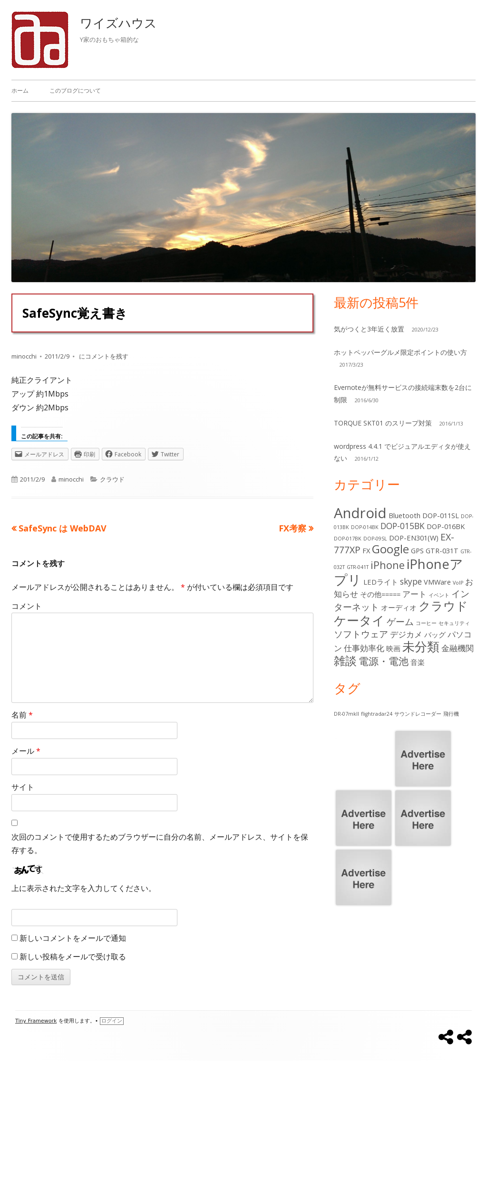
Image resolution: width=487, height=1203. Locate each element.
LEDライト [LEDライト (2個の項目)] (380, 582)
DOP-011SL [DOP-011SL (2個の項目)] (440, 515)
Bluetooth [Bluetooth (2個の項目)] (404, 515)
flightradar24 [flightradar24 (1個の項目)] (376, 713)
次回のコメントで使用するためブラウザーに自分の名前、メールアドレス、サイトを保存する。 (159, 844)
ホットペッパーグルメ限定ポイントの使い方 (400, 352)
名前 (22, 715)
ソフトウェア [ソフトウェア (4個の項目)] (361, 633)
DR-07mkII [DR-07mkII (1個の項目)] (346, 713)
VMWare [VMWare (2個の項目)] (437, 582)
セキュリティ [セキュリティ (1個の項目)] (454, 623)
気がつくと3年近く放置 (369, 328)
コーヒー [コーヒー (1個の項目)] (426, 623)
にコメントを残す (103, 356)
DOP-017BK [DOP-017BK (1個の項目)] (347, 538)
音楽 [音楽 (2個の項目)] (417, 662)
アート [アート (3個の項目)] (414, 593)
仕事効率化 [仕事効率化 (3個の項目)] (364, 648)
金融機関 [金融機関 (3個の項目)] (457, 648)
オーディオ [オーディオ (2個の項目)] (399, 607)
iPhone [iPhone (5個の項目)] (387, 565)
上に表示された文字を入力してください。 (83, 888)
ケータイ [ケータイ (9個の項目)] (359, 620)
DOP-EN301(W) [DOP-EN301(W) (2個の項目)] (413, 537)
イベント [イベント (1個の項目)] (439, 595)
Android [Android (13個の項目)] (360, 512)
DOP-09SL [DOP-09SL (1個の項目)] (375, 538)
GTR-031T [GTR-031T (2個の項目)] (442, 550)
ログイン (111, 1021)
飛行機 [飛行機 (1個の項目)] (451, 713)
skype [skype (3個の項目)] (411, 581)
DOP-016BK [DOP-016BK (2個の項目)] (446, 526)
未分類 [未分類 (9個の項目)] (420, 646)
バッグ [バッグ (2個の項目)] (435, 634)
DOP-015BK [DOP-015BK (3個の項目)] (402, 526)
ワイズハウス (118, 22)
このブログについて (75, 90)
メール (25, 751)
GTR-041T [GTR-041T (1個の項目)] (358, 567)
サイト (22, 787)
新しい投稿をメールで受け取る (72, 956)
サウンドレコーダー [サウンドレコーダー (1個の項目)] (417, 713)
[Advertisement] (243, 1131)
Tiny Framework (36, 1021)
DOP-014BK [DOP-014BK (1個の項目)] (365, 527)
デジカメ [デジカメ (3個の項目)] (406, 634)
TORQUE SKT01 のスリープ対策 (383, 422)
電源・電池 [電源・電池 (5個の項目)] (384, 661)
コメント (26, 606)
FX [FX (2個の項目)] (366, 550)
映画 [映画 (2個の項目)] (393, 648)
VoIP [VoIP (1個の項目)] (458, 582)
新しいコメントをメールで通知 (72, 938)
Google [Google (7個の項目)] (390, 549)
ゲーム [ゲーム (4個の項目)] (400, 621)
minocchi (24, 356)
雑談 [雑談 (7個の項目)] (345, 660)
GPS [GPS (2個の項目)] (417, 550)
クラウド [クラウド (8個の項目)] (443, 605)
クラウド (112, 479)
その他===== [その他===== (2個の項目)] (380, 594)
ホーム (20, 90)
